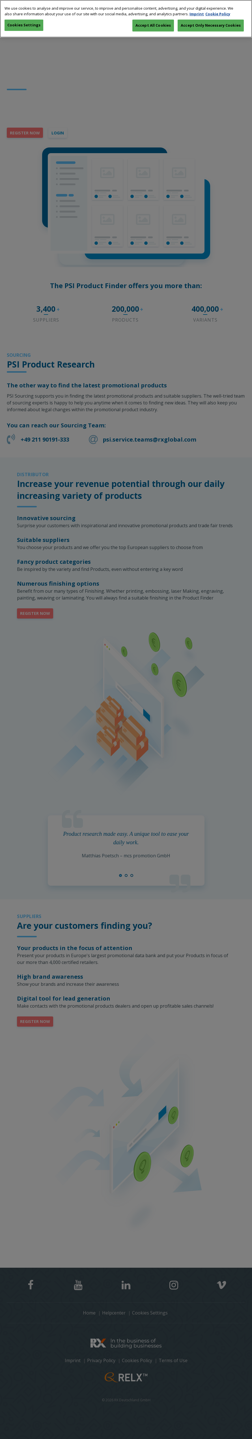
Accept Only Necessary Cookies (211, 12)
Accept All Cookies (153, 12)
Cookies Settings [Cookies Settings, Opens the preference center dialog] (23, 12)
